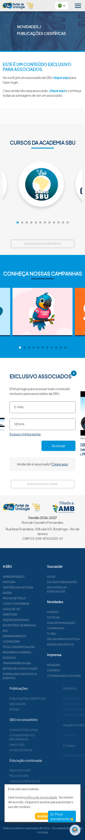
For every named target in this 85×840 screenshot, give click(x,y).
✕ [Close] (74, 373)
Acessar (58, 445)
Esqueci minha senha (25, 434)
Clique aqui (59, 464)
